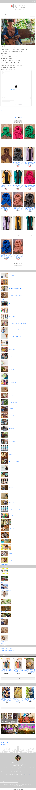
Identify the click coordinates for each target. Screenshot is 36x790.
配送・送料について (12, 784)
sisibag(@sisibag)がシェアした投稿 (16, 104)
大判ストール (3, 110)
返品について (18, 784)
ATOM (21, 785)
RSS (19, 785)
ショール (2, 111)
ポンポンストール (26, 110)
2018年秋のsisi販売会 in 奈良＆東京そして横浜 (9, 652)
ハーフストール (15, 110)
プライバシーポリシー (31, 784)
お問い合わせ (2, 781)
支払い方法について (6, 784)
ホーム (2, 784)
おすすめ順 (15, 117)
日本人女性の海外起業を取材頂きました (8, 650)
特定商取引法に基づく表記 (24, 784)
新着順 (21, 117)
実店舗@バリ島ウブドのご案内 (6, 648)
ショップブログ (16, 785)
